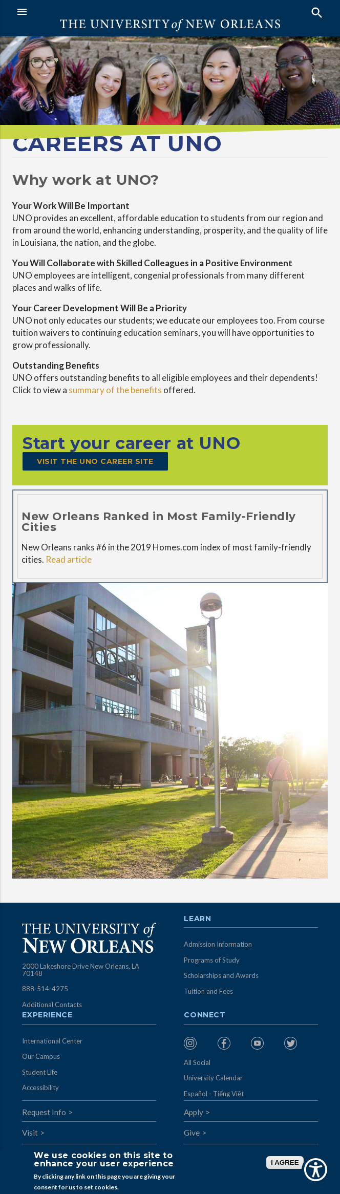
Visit (30, 1132)
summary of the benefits (115, 390)
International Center (52, 1041)
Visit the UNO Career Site (95, 461)
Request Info (44, 1112)
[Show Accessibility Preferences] (316, 1170)
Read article (69, 559)
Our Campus (41, 1056)
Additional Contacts (52, 1004)
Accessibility (40, 1087)
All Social (197, 1062)
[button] (91, 12)
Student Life (39, 1072)
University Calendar (213, 1078)
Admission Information (218, 944)
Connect (205, 1015)
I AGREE (285, 1162)
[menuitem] (198, 1043)
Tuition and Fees (208, 991)
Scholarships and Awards (221, 975)
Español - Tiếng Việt (214, 1094)
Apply (193, 1112)
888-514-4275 (45, 989)
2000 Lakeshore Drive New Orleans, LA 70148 (80, 969)
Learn (197, 919)
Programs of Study (212, 960)
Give (192, 1132)
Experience (47, 1015)
